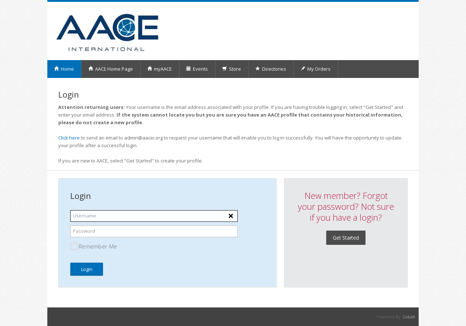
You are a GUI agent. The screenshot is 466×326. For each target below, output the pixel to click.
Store (231, 69)
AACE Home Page (110, 69)
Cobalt (409, 316)
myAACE (159, 69)
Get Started (346, 237)
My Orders (315, 69)
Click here (69, 137)
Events (197, 69)
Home (64, 69)
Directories (270, 69)
